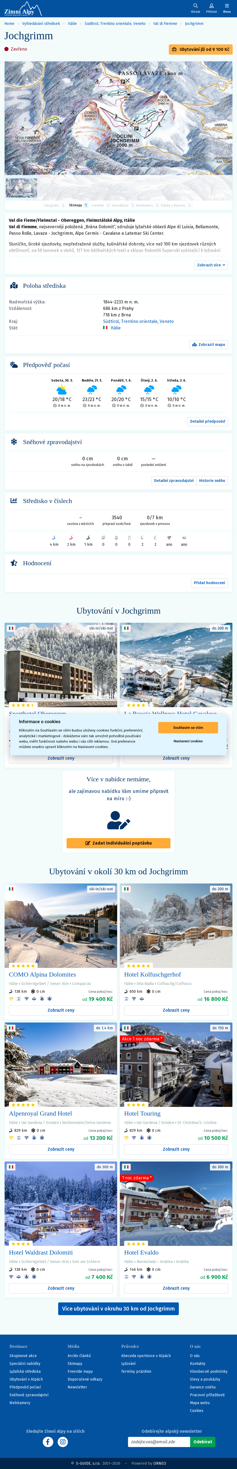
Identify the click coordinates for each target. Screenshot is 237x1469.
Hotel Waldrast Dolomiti (41, 1252)
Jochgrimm (194, 23)
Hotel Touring (142, 1113)
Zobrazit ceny (61, 758)
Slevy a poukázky (205, 1379)
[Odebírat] (202, 1442)
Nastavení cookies (188, 741)
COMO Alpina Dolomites (42, 974)
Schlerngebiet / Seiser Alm (45, 983)
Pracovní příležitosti (207, 1395)
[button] (211, 265)
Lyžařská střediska (25, 1371)
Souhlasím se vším (188, 728)
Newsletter (77, 1387)
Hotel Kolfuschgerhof (152, 974)
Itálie (72, 23)
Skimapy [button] (78, 205)
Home (9, 23)
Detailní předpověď (207, 421)
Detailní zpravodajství (174, 480)
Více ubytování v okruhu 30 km (118, 1308)
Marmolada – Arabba (155, 1261)
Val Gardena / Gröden (40, 1122)
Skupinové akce (23, 1356)
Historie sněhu (212, 480)
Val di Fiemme (165, 23)
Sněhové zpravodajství (28, 1395)
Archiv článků (79, 1356)
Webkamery (19, 1403)
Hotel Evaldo (141, 1252)
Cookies (196, 1410)
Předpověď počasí (25, 1387)
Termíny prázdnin (136, 1371)
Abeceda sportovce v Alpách (146, 1356)
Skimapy (75, 1363)
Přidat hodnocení (209, 583)
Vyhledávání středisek (41, 23)
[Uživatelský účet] (195, 8)
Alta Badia (145, 983)
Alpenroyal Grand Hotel (40, 1113)
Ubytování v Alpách (26, 1379)
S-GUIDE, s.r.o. (88, 1463)
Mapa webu (200, 1403)
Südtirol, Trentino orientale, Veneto (115, 23)
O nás (195, 1356)
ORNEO (159, 1463)
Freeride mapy (80, 1371)
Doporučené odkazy (85, 1379)
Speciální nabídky (24, 1363)
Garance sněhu (203, 1387)
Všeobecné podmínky (209, 1371)
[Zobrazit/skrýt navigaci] (227, 8)
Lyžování (128, 1363)
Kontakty (197, 1363)
